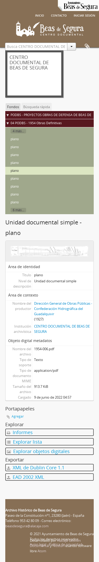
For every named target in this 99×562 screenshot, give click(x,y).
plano (15, 139)
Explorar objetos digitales (38, 451)
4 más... (18, 131)
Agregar (18, 416)
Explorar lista (24, 442)
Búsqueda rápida (36, 106)
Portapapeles (87, 46)
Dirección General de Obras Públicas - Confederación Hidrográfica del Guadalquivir (63, 308)
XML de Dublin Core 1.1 (35, 467)
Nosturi (58, 545)
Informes (20, 432)
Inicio (39, 15)
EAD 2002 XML (25, 477)
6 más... (18, 210)
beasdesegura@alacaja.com (27, 526)
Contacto (59, 15)
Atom (41, 551)
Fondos (13, 106)
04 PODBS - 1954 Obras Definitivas (36, 123)
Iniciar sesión (84, 15)
